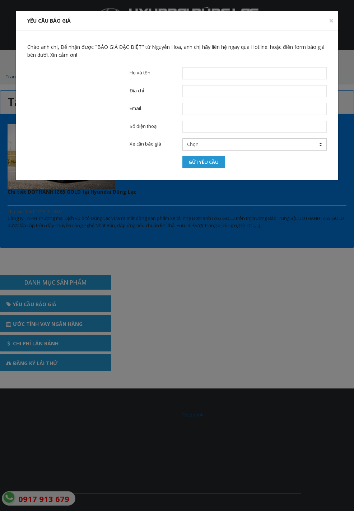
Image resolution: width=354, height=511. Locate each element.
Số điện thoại (144, 126)
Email (135, 108)
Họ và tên (140, 72)
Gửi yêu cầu (203, 162)
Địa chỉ (137, 90)
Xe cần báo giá (145, 144)
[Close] (331, 20)
